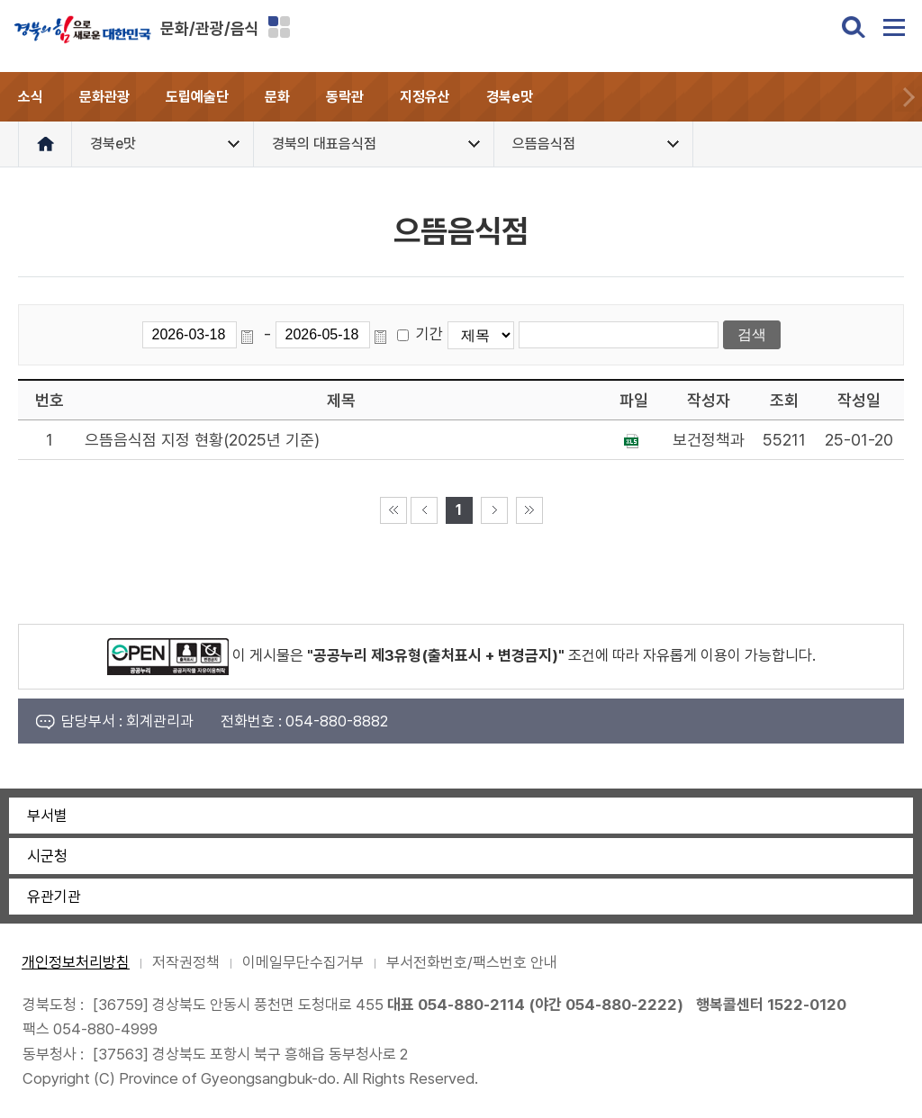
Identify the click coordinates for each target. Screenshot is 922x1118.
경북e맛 (509, 96)
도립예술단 (197, 96)
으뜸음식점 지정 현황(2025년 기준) (202, 439)
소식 (30, 96)
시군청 (47, 856)
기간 (429, 334)
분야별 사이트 (279, 27)
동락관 (345, 96)
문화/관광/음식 (209, 28)
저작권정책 (186, 962)
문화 (277, 96)
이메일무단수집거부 (303, 962)
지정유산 (425, 96)
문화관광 (104, 96)
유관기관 (54, 897)
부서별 (47, 816)
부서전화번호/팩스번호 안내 (471, 962)
